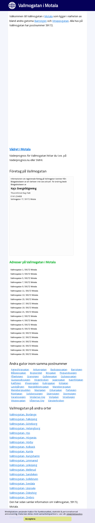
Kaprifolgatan (76, 379)
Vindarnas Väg (37, 397)
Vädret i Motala (19, 149)
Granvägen (33, 376)
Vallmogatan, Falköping (23, 419)
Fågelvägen (17, 376)
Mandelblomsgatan (38, 386)
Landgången (17, 386)
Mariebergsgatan (62, 386)
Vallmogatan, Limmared (23, 460)
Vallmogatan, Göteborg (23, 423)
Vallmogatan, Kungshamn (24, 456)
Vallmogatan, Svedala (22, 483)
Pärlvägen (71, 390)
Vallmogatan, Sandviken (23, 474)
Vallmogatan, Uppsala (22, 488)
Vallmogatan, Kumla (21, 451)
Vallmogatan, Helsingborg (24, 428)
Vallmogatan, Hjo (19, 433)
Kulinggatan (49, 383)
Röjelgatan (16, 393)
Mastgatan (40, 390)
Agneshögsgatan (20, 369)
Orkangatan (55, 390)
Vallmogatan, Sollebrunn (23, 479)
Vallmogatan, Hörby (21, 442)
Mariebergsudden (20, 390)
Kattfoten (16, 383)
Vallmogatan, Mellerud (22, 469)
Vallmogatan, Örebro (21, 497)
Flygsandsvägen (68, 372)
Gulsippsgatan (68, 376)
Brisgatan (51, 372)
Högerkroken (41, 379)
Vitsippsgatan (60, 21)
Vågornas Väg (37, 400)
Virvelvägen (69, 397)
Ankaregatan (40, 369)
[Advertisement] (47, 55)
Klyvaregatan (32, 383)
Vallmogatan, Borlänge (22, 414)
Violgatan (54, 397)
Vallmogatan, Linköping (23, 465)
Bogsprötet (36, 372)
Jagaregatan (58, 379)
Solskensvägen (34, 393)
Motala (48, 16)
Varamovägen (18, 397)
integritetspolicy (74, 514)
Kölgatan (63, 383)
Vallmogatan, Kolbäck (22, 446)
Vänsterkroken (56, 400)
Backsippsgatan (59, 369)
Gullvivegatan (50, 376)
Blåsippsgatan (18, 372)
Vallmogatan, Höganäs (22, 437)
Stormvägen (69, 393)
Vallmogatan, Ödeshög (23, 492)
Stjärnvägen (53, 393)
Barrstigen (40, 21)
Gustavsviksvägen (20, 379)
